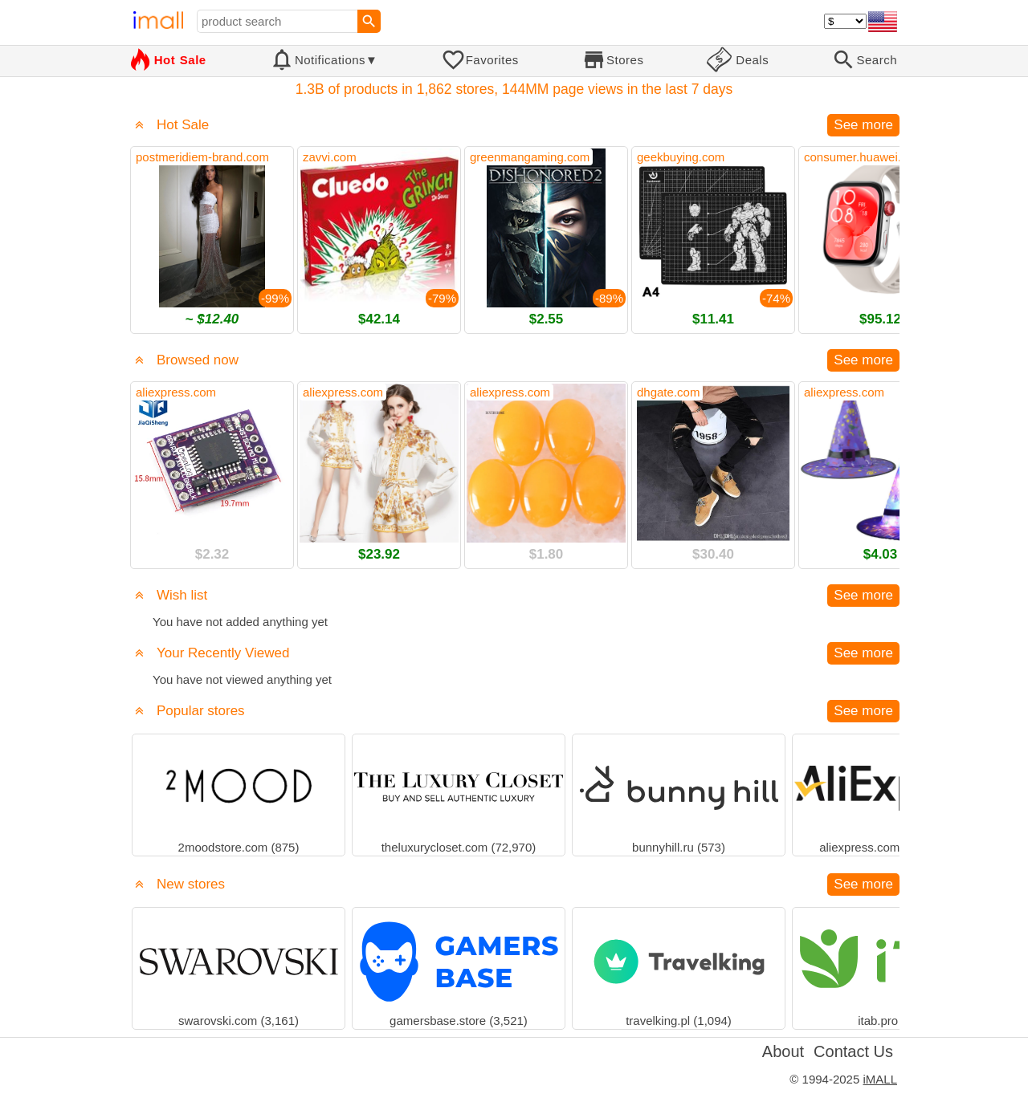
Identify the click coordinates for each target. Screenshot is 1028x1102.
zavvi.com (330, 157)
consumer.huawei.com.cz (871, 157)
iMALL (880, 1079)
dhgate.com (668, 392)
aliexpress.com (176, 392)
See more (863, 124)
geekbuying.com (680, 157)
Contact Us (853, 1051)
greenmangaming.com (529, 157)
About (783, 1051)
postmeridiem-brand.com (202, 157)
